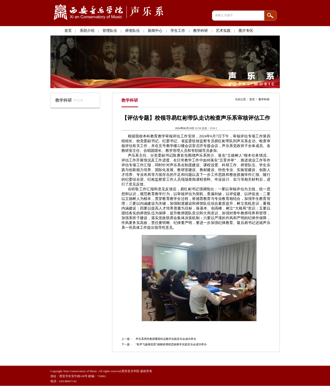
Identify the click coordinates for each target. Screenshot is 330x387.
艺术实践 (223, 31)
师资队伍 (132, 31)
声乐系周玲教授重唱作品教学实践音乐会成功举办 (166, 339)
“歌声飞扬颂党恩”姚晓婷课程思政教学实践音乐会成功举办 (171, 344)
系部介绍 (87, 31)
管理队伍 (109, 31)
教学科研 (200, 31)
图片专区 (246, 31)
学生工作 (177, 31)
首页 (68, 31)
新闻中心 (155, 31)
